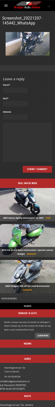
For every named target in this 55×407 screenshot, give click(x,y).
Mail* (6, 98)
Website (7, 111)
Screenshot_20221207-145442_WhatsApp (22, 20)
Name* (6, 84)
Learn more (43, 335)
